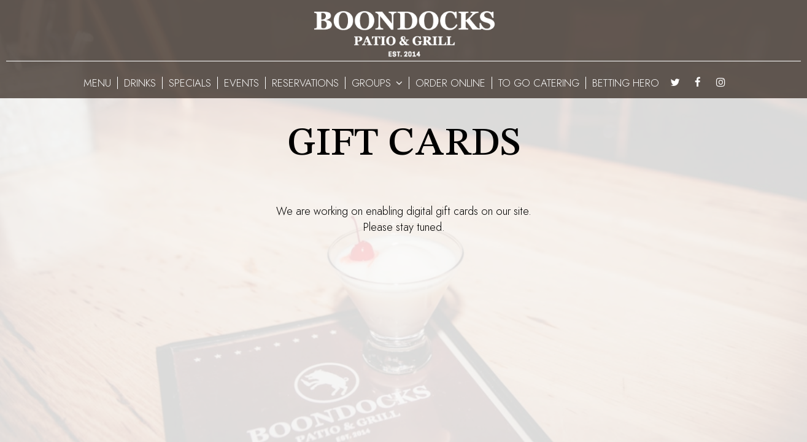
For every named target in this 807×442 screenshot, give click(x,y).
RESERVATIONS (305, 83)
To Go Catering (538, 83)
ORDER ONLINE (450, 83)
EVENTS (241, 83)
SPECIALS (190, 83)
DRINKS (140, 83)
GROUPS (377, 83)
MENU (97, 83)
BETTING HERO (625, 83)
